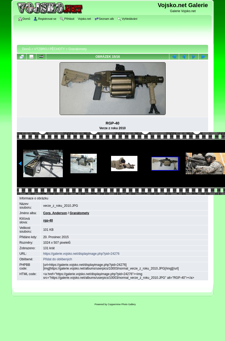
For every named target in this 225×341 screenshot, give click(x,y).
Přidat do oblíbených (57, 259)
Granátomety (78, 49)
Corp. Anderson (55, 213)
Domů (26, 49)
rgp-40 (48, 220)
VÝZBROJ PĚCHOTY (49, 49)
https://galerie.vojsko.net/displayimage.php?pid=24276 (81, 254)
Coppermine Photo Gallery (122, 304)
